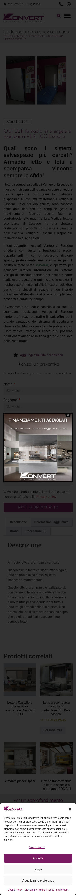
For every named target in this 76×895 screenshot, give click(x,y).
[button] (70, 809)
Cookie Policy (15, 889)
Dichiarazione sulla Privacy (39, 889)
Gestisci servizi (37, 847)
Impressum (62, 889)
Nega (38, 869)
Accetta (38, 858)
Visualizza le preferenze (38, 880)
